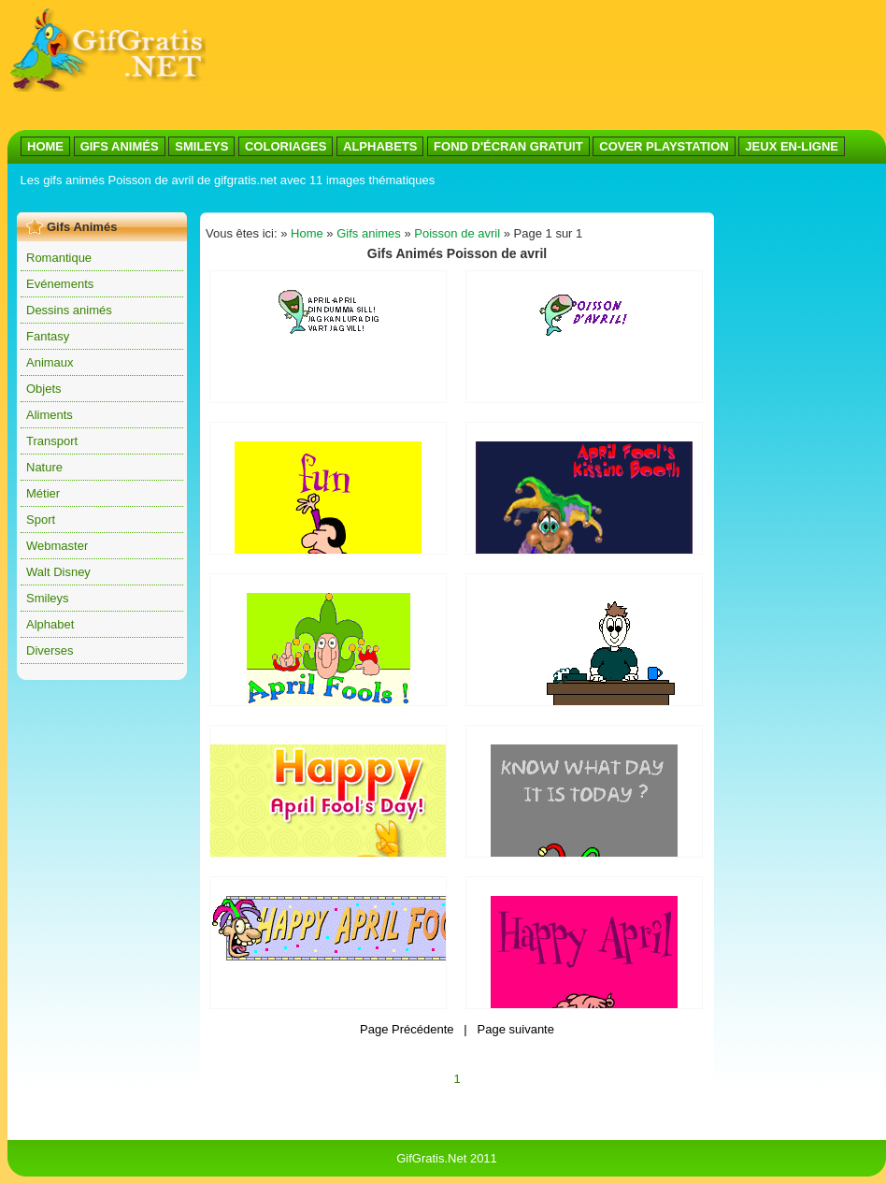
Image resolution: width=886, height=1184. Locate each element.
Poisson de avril (457, 233)
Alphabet (50, 624)
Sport (40, 520)
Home (307, 233)
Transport (52, 441)
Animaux (50, 362)
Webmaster (57, 546)
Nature (44, 467)
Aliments (49, 415)
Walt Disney (58, 572)
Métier (43, 493)
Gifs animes (368, 233)
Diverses (50, 650)
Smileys (47, 598)
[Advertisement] (278, 65)
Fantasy (47, 336)
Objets (44, 389)
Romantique (59, 258)
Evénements (59, 284)
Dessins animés (69, 310)
